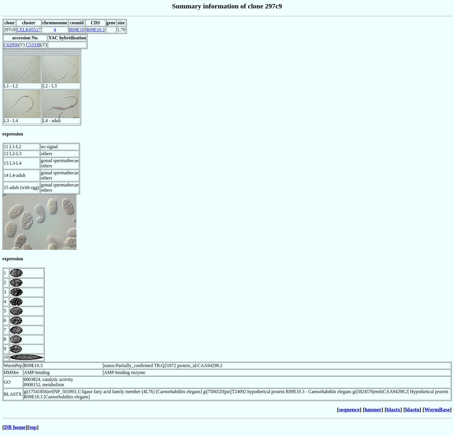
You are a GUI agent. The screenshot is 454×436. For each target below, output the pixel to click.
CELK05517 (29, 29)
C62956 (11, 44)
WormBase (437, 409)
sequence (349, 409)
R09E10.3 (95, 29)
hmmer (373, 409)
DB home (14, 427)
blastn (412, 409)
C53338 (33, 44)
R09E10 (76, 29)
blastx (393, 409)
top (33, 427)
